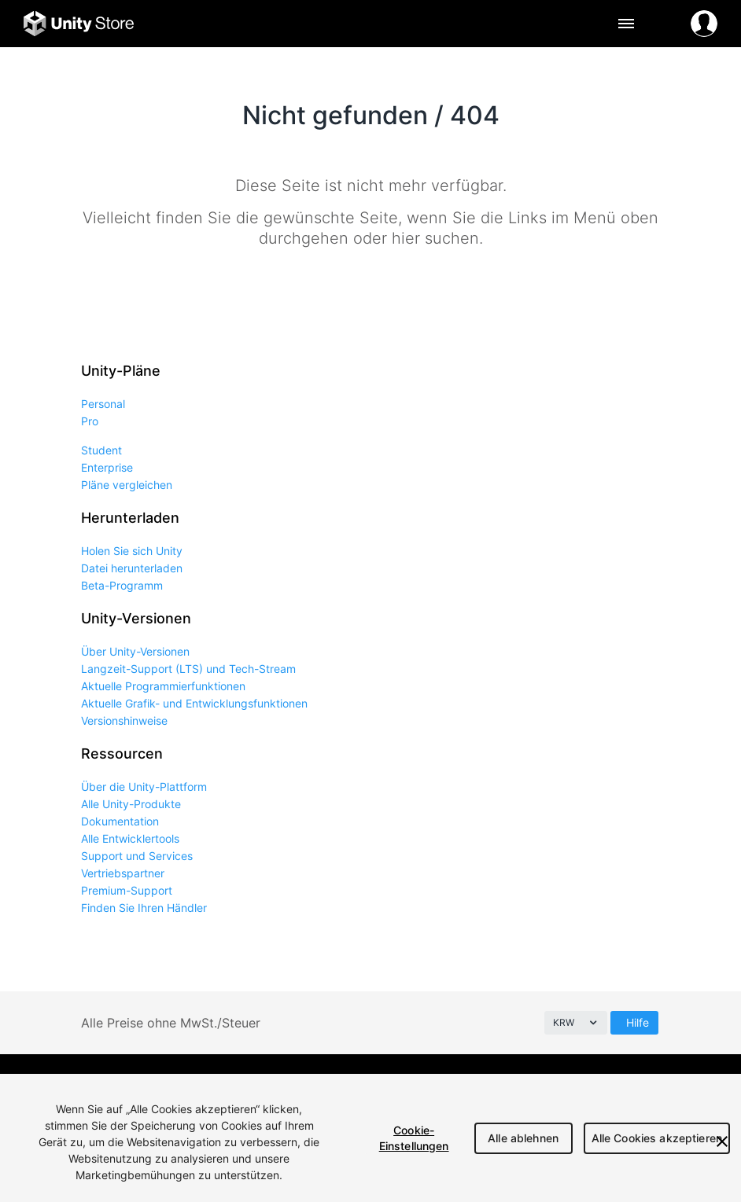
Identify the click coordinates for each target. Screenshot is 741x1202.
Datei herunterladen (131, 568)
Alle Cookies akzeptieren (657, 1138)
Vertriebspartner (122, 873)
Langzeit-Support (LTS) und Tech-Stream (188, 668)
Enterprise (107, 467)
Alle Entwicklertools (130, 838)
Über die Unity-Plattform (144, 786)
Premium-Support (126, 890)
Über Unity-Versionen (135, 651)
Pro (89, 421)
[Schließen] (722, 1141)
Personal (103, 403)
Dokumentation (120, 821)
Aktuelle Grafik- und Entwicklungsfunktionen (194, 703)
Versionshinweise (124, 720)
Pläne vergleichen (126, 484)
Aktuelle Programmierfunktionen (163, 686)
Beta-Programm (122, 585)
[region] (370, 1138)
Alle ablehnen (523, 1138)
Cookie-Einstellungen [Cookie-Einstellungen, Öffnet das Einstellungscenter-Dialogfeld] (414, 1137)
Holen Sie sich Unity (131, 550)
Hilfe (637, 1022)
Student (101, 450)
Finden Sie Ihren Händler (144, 907)
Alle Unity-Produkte (131, 804)
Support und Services (137, 855)
